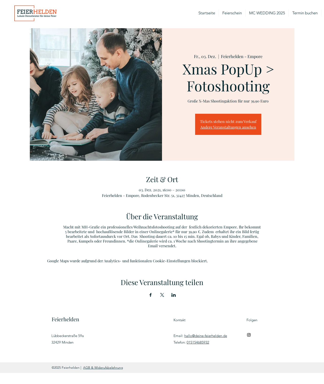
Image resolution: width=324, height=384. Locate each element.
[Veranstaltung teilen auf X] (162, 295)
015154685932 (198, 342)
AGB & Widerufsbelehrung (103, 367)
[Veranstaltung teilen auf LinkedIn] (173, 295)
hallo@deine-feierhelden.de (205, 335)
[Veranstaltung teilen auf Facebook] (150, 295)
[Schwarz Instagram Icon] (249, 335)
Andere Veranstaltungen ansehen (228, 127)
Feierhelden (65, 319)
